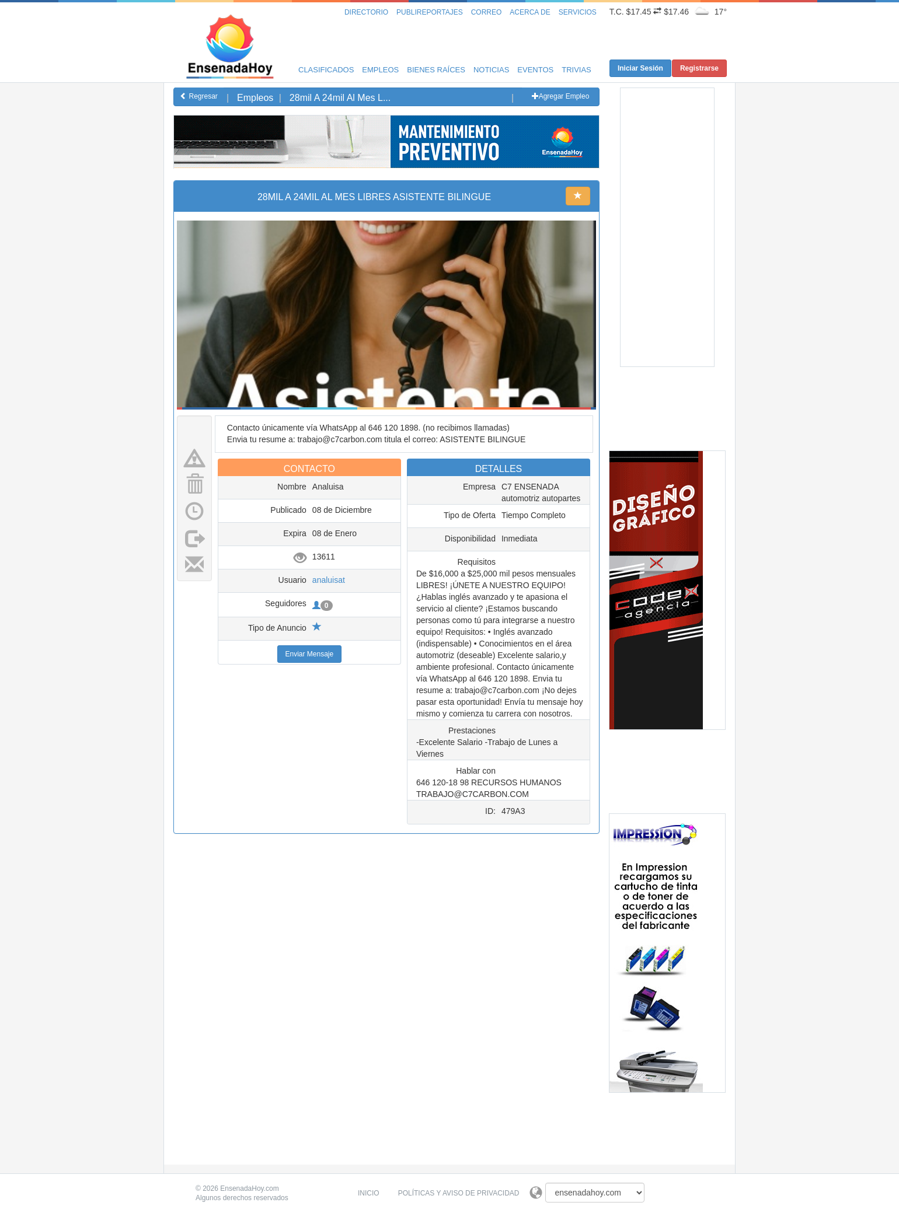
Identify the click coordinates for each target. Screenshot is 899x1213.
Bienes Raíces (436, 69)
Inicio (368, 1193)
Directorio (366, 12)
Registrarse (699, 68)
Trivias (576, 69)
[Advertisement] (386, 194)
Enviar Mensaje (309, 654)
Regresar (199, 96)
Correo (486, 12)
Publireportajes (429, 12)
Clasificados (326, 69)
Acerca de (530, 12)
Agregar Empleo (561, 96)
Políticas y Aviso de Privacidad (459, 1193)
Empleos (380, 69)
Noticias (491, 69)
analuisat (328, 580)
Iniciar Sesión (640, 68)
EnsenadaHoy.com (249, 1188)
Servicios (578, 12)
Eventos (535, 69)
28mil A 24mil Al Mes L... (340, 98)
